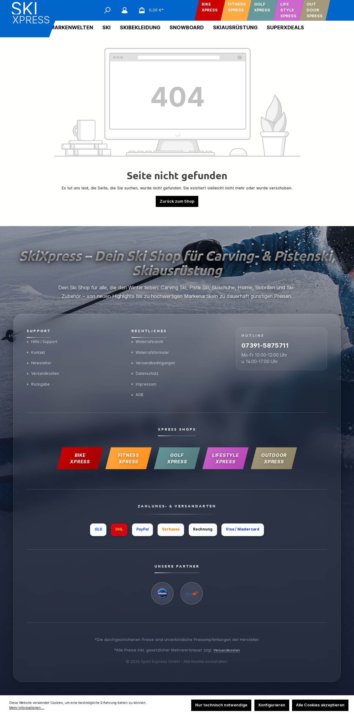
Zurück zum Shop (177, 201)
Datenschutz (146, 364)
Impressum (144, 376)
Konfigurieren (271, 705)
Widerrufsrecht (148, 329)
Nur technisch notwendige (221, 705)
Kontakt (37, 341)
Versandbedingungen (154, 352)
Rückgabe (39, 376)
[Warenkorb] (149, 10)
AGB (138, 387)
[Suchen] (107, 10)
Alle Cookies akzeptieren (320, 705)
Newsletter (40, 352)
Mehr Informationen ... (26, 708)
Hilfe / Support (44, 329)
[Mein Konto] (124, 10)
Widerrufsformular (151, 341)
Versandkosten (44, 364)
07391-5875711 (276, 337)
